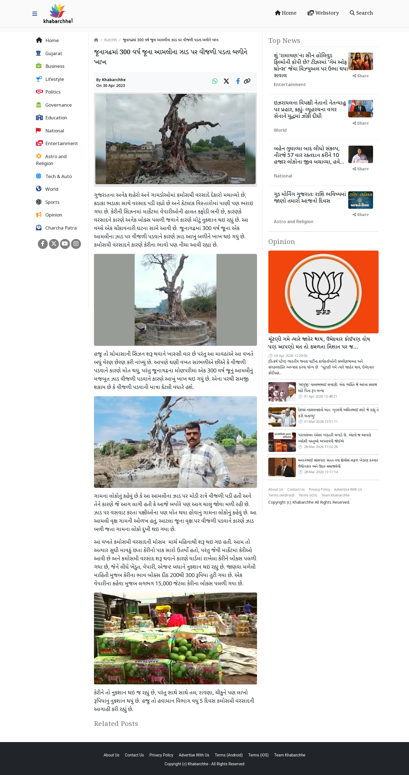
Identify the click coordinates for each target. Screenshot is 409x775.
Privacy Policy (319, 490)
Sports (47, 202)
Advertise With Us (348, 490)
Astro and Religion (51, 160)
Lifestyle (50, 79)
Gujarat (49, 53)
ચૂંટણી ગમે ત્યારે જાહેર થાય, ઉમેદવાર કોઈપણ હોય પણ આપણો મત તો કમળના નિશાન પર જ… (319, 343)
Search (361, 13)
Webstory (323, 13)
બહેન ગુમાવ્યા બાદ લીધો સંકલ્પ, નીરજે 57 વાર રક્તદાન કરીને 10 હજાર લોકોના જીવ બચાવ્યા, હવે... (309, 155)
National (50, 131)
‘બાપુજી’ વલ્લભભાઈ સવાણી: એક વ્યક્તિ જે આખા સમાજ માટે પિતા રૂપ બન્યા (337, 388)
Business (50, 66)
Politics (48, 92)
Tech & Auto (54, 176)
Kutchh (110, 40)
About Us (275, 490)
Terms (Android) (281, 495)
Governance (54, 105)
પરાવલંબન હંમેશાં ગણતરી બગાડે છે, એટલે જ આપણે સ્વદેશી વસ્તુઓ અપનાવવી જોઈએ (334, 438)
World (47, 189)
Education (51, 118)
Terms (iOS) (307, 495)
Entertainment (57, 143)
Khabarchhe (114, 80)
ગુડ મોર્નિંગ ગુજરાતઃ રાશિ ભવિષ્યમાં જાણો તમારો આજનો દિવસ (310, 198)
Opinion (49, 215)
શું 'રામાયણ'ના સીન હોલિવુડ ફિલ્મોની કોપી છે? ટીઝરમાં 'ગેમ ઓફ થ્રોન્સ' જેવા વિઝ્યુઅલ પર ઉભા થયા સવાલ (311, 65)
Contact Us (296, 490)
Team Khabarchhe (335, 495)
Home (286, 13)
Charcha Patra (56, 228)
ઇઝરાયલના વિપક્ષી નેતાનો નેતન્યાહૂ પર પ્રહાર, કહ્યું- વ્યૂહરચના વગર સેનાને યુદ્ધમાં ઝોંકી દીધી (310, 110)
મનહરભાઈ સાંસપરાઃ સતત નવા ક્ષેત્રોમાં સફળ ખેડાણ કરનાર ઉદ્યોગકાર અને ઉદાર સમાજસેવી (338, 463)
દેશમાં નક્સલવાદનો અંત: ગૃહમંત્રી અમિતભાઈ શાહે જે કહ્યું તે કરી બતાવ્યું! (338, 413)
